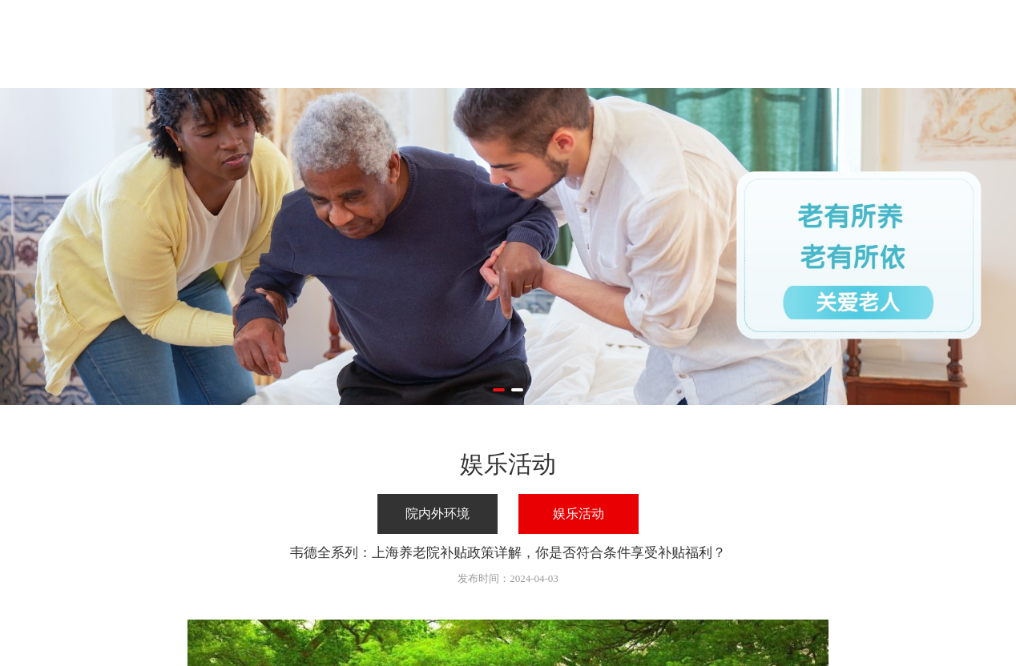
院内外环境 (437, 513)
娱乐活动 (578, 513)
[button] (499, 389)
